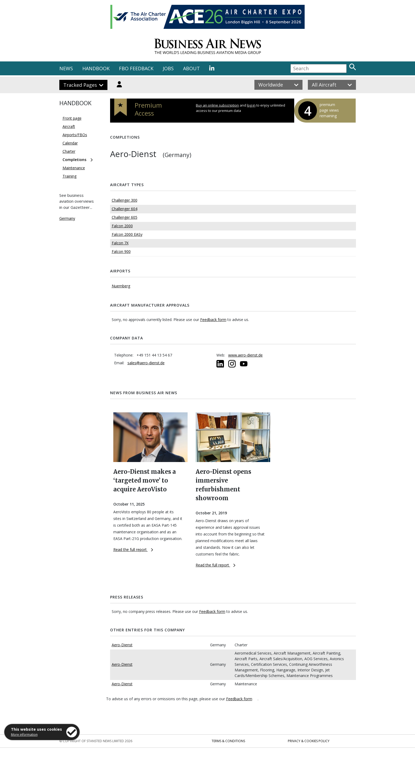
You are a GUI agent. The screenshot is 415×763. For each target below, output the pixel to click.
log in (251, 105)
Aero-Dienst (122, 644)
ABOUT (191, 68)
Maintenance (74, 167)
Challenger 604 (124, 208)
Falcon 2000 (122, 225)
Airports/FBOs (75, 134)
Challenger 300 (124, 200)
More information (24, 734)
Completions (74, 159)
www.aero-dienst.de (245, 355)
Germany (67, 218)
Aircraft (69, 126)
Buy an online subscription (217, 105)
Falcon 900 (121, 251)
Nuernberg (121, 285)
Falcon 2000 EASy (127, 234)
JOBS (168, 68)
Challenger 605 (124, 217)
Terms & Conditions (228, 741)
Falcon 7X (120, 242)
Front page (72, 118)
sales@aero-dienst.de (146, 362)
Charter (69, 151)
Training (69, 176)
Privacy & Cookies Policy (308, 741)
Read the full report (133, 549)
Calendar (70, 143)
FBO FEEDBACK (136, 68)
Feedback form (213, 319)
